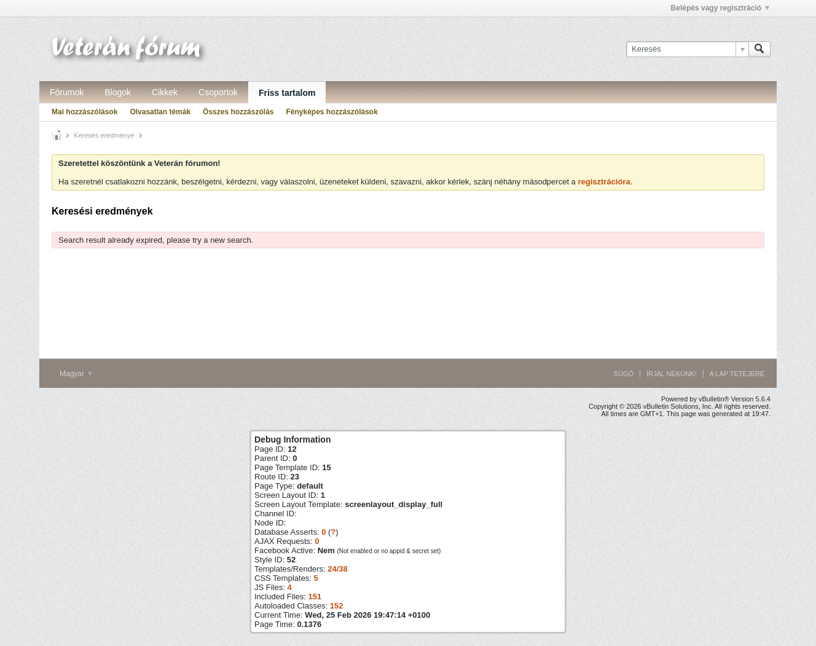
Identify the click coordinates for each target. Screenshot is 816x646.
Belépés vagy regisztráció (720, 8)
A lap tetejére (737, 373)
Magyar (76, 373)
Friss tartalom (287, 93)
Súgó (624, 373)
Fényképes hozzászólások (331, 112)
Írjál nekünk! (671, 373)
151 (314, 596)
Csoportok (218, 92)
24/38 (338, 568)
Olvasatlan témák (160, 112)
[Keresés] (687, 49)
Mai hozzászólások (84, 112)
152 (336, 605)
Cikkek (165, 92)
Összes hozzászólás (238, 112)
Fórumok (67, 92)
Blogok (117, 92)
